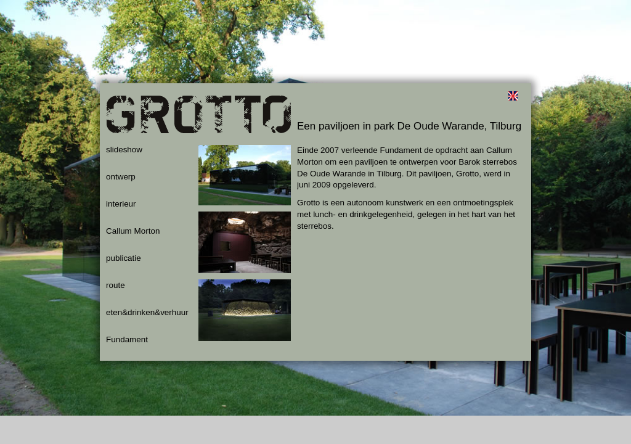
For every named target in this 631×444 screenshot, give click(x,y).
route (115, 285)
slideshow (124, 149)
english (513, 95)
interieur (121, 203)
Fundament (127, 339)
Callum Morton (133, 231)
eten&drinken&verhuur (147, 312)
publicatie (123, 258)
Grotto (198, 120)
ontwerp (121, 176)
